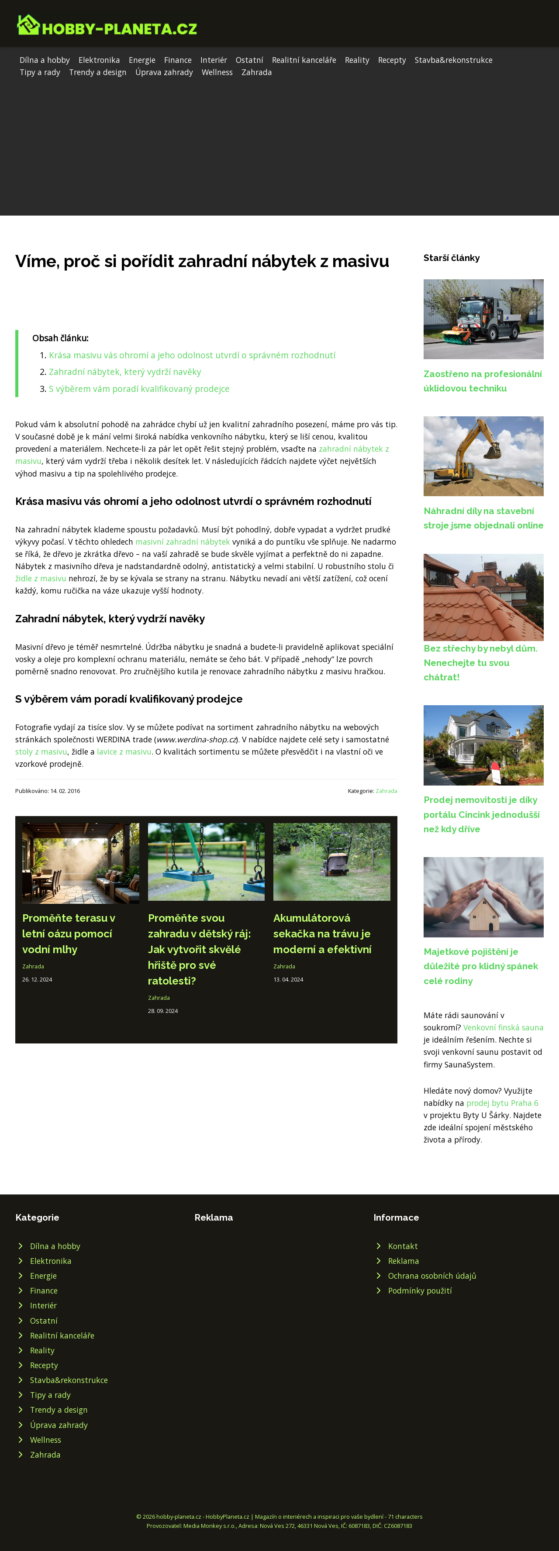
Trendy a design (98, 72)
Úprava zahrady (164, 72)
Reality (357, 60)
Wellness (217, 72)
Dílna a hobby (45, 60)
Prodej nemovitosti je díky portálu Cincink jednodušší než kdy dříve (482, 814)
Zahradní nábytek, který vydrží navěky (125, 371)
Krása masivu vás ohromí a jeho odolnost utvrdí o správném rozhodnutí (192, 355)
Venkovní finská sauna (503, 1027)
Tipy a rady (40, 72)
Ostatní (249, 60)
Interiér (213, 60)
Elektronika (99, 60)
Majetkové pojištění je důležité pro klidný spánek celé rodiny (481, 966)
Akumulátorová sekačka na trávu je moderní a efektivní (322, 934)
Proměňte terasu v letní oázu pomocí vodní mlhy (68, 934)
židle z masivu (40, 578)
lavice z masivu (124, 751)
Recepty (392, 60)
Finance (178, 60)
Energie (142, 60)
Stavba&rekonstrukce (454, 60)
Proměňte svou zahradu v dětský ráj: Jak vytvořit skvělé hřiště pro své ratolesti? (199, 949)
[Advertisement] (279, 143)
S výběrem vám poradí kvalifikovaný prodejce (139, 389)
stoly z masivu (41, 751)
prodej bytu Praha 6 (502, 1103)
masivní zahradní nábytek (182, 541)
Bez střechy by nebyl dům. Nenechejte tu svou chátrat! (481, 663)
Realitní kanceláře (304, 60)
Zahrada (257, 72)
